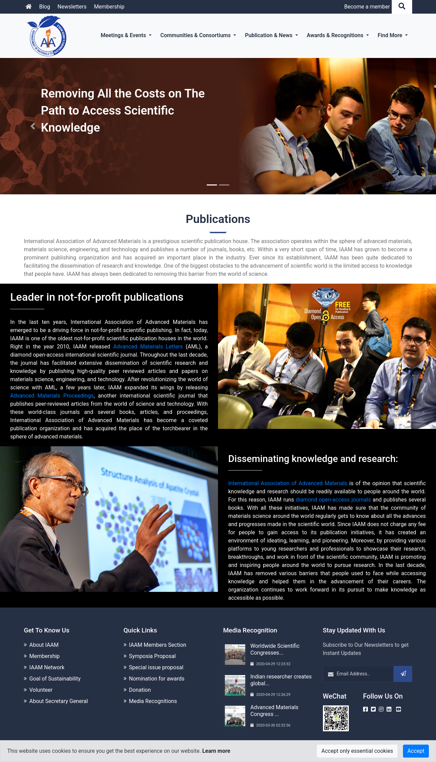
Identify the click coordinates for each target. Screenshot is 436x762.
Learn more (216, 751)
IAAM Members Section (157, 645)
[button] (32, 126)
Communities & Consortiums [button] (196, 35)
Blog (44, 6)
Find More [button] (391, 35)
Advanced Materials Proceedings (52, 395)
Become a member (367, 6)
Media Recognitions (153, 701)
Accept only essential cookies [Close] (357, 751)
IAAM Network (46, 667)
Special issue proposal (156, 667)
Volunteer (40, 690)
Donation (140, 690)
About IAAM (44, 645)
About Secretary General (58, 701)
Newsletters (72, 6)
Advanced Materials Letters (148, 346)
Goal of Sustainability (55, 678)
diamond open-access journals (333, 499)
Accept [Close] (415, 751)
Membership (109, 6)
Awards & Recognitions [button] (336, 35)
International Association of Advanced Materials (287, 483)
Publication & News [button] (269, 35)
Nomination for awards (157, 678)
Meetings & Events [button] (123, 35)
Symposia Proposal (152, 656)
